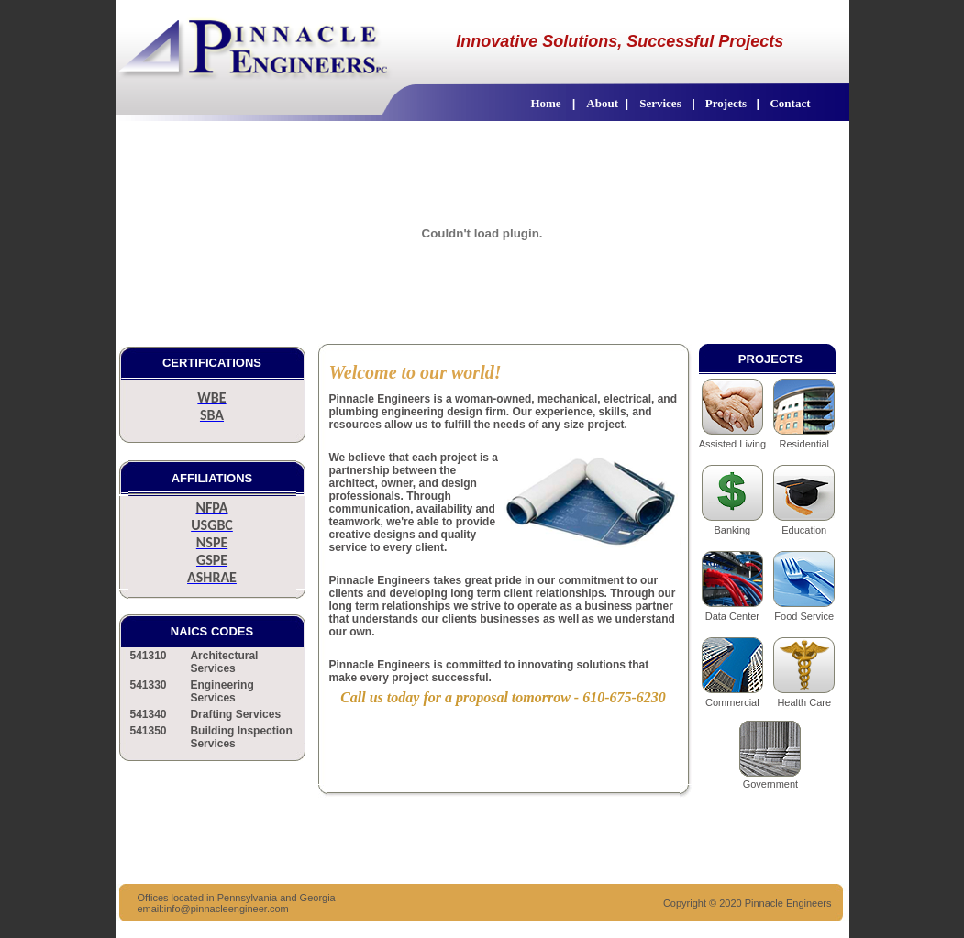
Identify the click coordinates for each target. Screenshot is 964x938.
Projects (728, 103)
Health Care (804, 702)
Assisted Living (732, 443)
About (602, 103)
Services (660, 103)
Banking (732, 529)
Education (803, 529)
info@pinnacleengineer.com (226, 908)
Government (771, 783)
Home (545, 103)
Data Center (732, 616)
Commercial (732, 702)
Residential (804, 443)
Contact (788, 103)
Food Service (804, 616)
